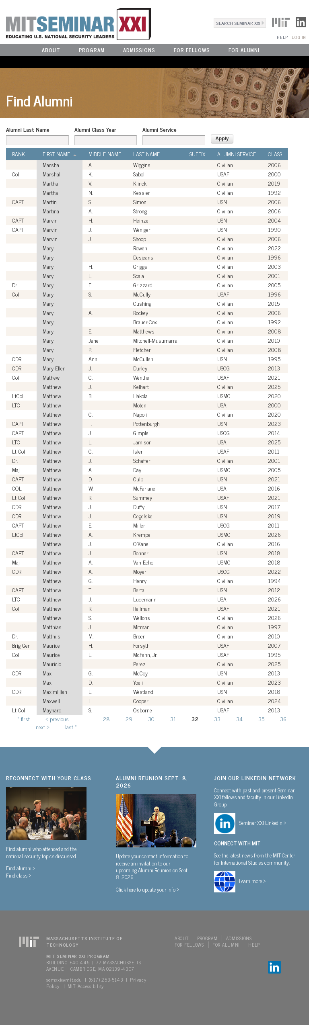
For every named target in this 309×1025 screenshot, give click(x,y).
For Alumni (244, 50)
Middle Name (105, 154)
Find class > (18, 875)
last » (71, 726)
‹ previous (57, 718)
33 (217, 718)
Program (92, 50)
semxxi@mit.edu (64, 980)
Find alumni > (20, 867)
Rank (18, 154)
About (51, 50)
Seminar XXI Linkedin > (262, 822)
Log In (299, 37)
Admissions (139, 50)
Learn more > (252, 880)
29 (129, 718)
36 (283, 718)
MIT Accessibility (86, 986)
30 (151, 718)
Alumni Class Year (95, 129)
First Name (59, 154)
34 (239, 718)
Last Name (146, 154)
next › (42, 726)
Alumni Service (159, 129)
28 (106, 718)
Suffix (197, 154)
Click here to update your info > (147, 889)
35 (261, 718)
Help (282, 37)
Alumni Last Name (27, 129)
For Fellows (192, 50)
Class (275, 154)
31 (173, 718)
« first (23, 718)
